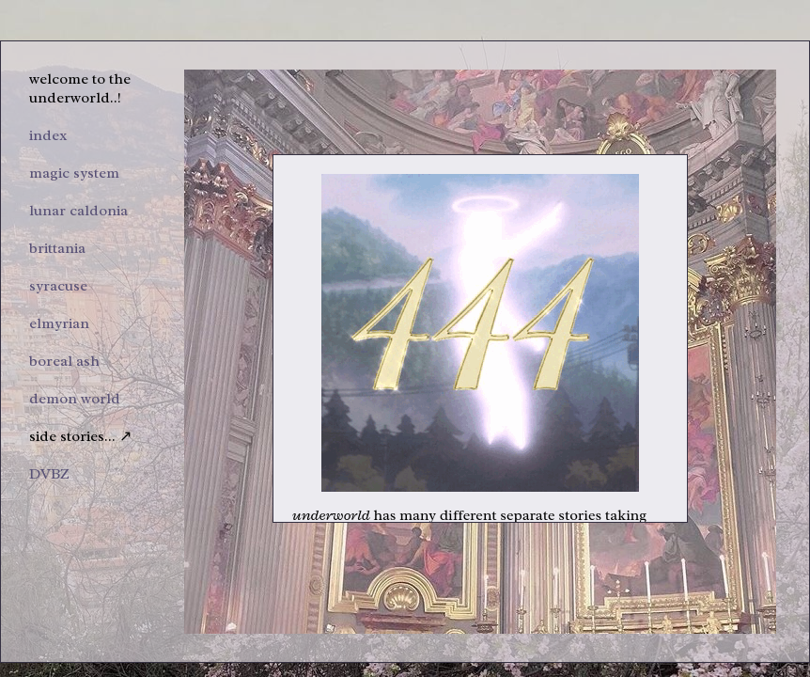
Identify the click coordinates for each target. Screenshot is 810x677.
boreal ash (64, 361)
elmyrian (59, 323)
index (48, 135)
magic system (74, 173)
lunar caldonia (78, 210)
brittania (57, 248)
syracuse (58, 285)
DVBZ (49, 473)
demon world (74, 398)
